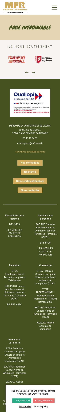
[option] (16, 60)
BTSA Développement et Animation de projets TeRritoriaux (15, 276)
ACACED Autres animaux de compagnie (45, 325)
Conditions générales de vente (30, 151)
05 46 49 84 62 (30, 138)
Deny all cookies (44, 400)
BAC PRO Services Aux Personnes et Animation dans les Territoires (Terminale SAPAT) (45, 230)
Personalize (25, 406)
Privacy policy (41, 406)
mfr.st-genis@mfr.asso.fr (30, 143)
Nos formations (30, 162)
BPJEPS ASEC (14, 304)
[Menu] (54, 7)
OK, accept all (22, 400)
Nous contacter (30, 190)
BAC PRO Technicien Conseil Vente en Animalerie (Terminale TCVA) (45, 312)
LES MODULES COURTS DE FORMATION (14, 233)
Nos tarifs (30, 171)
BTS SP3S (14, 224)
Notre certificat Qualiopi (30, 181)
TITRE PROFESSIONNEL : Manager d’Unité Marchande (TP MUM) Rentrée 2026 (45, 295)
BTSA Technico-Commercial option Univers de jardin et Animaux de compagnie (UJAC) (45, 277)
